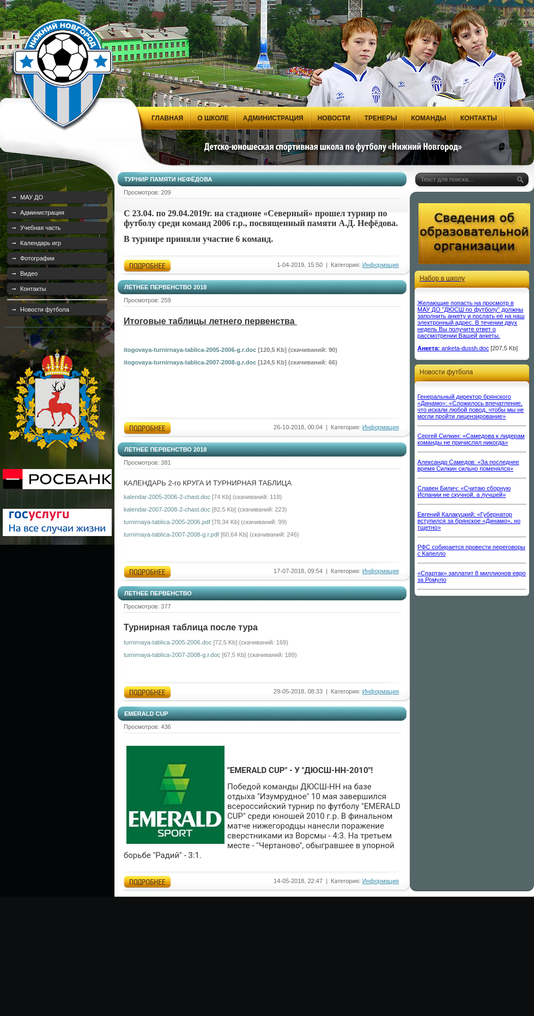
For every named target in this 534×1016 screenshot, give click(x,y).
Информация (380, 264)
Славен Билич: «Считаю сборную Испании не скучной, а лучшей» (464, 491)
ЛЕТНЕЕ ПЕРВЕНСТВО (158, 593)
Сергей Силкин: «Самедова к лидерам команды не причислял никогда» (471, 439)
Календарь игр (40, 243)
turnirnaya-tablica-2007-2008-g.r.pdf (171, 534)
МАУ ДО (31, 197)
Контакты (33, 288)
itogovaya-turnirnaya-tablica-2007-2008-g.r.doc (190, 362)
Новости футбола (44, 309)
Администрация (42, 212)
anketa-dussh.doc (465, 348)
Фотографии (37, 258)
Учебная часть (40, 227)
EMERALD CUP (146, 713)
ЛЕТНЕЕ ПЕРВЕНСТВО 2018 (165, 287)
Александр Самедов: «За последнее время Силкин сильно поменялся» (468, 465)
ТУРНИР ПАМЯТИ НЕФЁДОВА (168, 179)
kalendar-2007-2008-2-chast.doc (167, 509)
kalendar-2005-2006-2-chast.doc (167, 497)
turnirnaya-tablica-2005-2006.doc (167, 642)
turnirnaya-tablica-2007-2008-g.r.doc (172, 655)
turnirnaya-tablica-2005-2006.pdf (167, 522)
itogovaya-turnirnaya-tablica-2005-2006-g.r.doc (190, 349)
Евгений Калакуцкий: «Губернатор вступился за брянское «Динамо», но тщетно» (468, 521)
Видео (29, 273)
